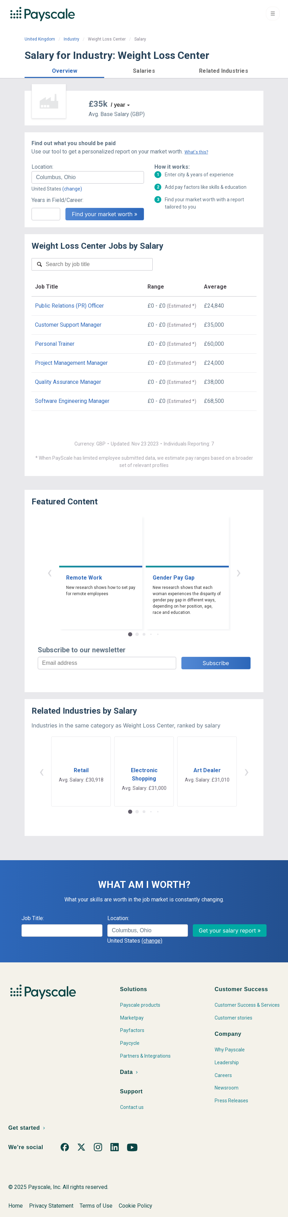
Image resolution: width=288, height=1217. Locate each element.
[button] (64, 70)
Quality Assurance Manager (68, 382)
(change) (72, 189)
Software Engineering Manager (72, 401)
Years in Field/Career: (57, 200)
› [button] (238, 572)
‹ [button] (49, 572)
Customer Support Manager (68, 324)
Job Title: (32, 918)
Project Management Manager (71, 363)
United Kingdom (40, 39)
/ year (118, 105)
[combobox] (88, 177)
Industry (71, 39)
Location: (42, 167)
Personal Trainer (54, 344)
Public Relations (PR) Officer (69, 305)
